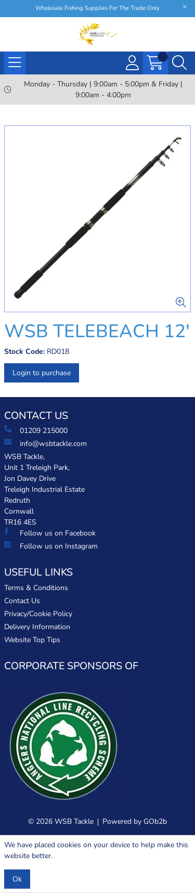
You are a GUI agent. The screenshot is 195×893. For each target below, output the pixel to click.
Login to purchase (41, 373)
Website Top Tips (32, 640)
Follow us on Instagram (51, 546)
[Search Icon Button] (179, 63)
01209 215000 (36, 430)
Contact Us (22, 601)
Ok (17, 879)
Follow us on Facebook (50, 533)
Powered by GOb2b (134, 821)
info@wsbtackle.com (45, 443)
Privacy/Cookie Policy (38, 614)
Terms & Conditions (36, 588)
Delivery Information (37, 627)
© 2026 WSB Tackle (61, 821)
